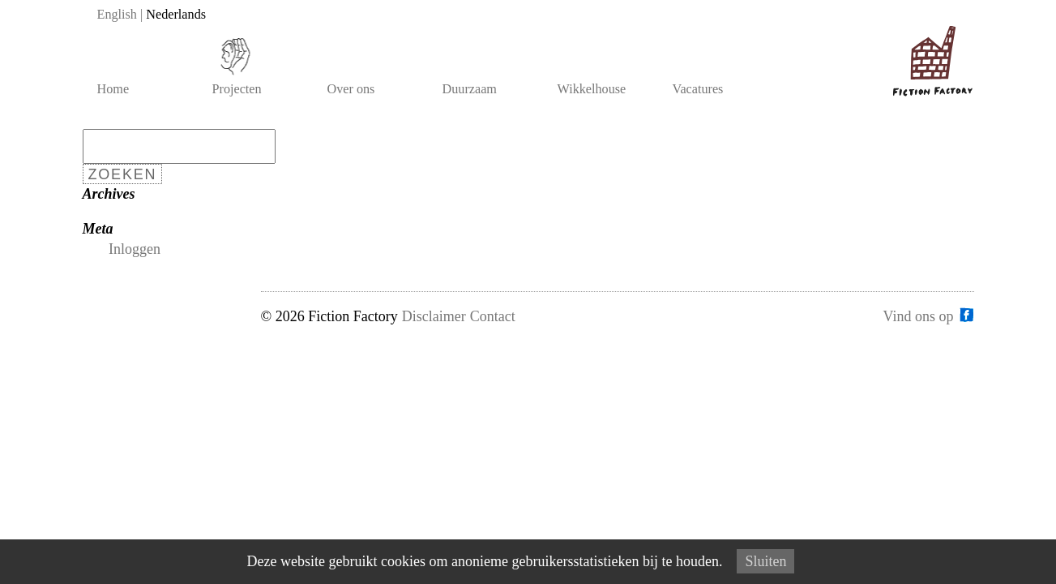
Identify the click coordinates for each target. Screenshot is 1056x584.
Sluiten (765, 561)
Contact (492, 316)
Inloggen (134, 249)
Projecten (237, 89)
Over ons (351, 89)
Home (113, 89)
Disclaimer (434, 316)
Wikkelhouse (592, 89)
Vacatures (698, 89)
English (117, 14)
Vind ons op (918, 315)
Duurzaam (469, 89)
